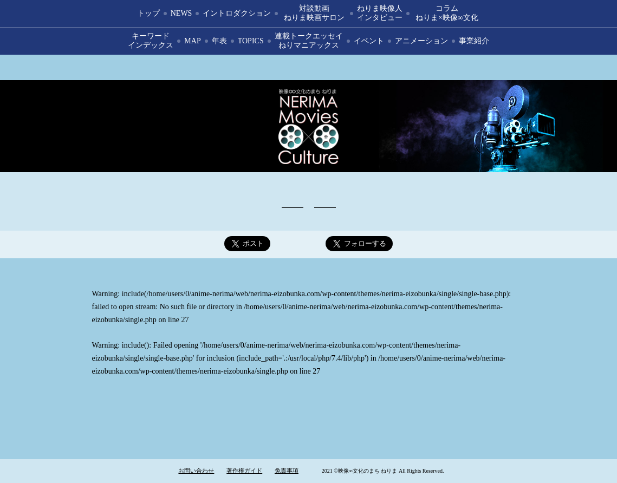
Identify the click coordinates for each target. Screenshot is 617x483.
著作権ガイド (244, 470)
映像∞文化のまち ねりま (309, 126)
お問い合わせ (196, 470)
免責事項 (286, 470)
